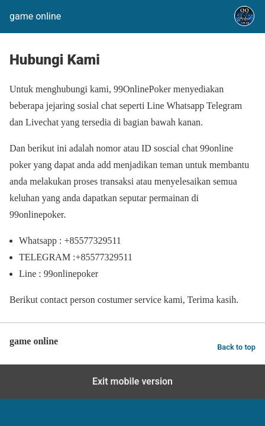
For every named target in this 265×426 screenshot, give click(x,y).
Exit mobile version (132, 381)
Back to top (236, 347)
